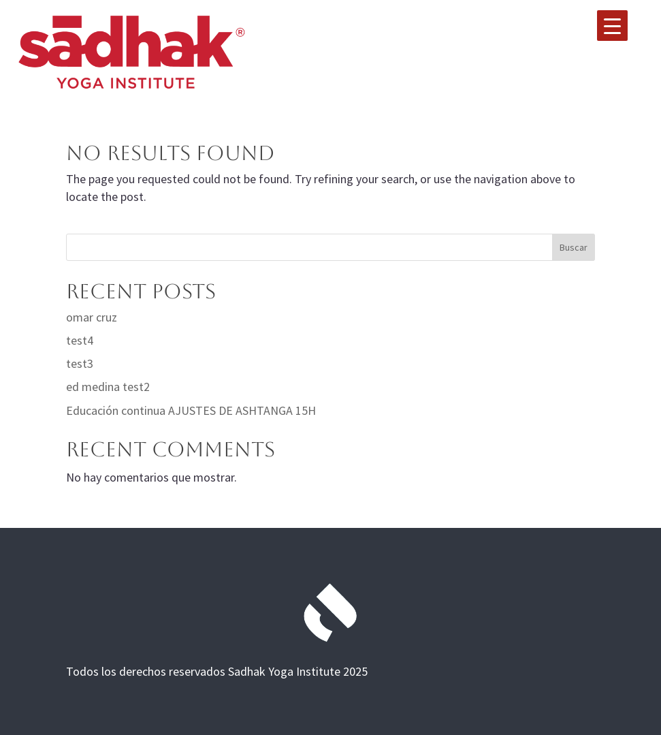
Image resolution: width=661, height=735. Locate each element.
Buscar (573, 247)
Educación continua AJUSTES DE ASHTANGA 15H (191, 410)
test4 (79, 340)
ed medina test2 (108, 386)
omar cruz (91, 317)
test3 (79, 363)
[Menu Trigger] (612, 25)
